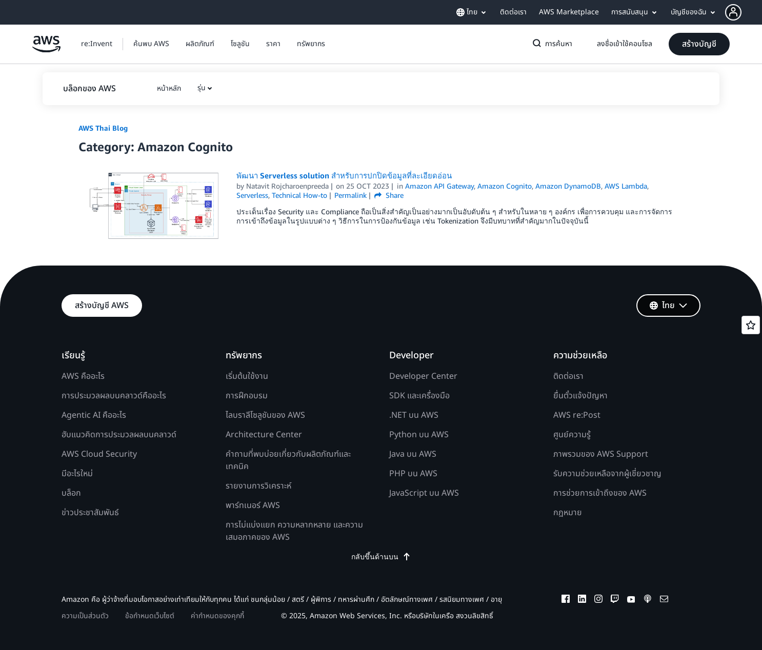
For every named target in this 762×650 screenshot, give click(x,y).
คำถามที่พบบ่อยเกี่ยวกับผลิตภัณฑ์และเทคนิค (288, 460)
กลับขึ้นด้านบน (381, 556)
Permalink (350, 195)
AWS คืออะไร (83, 376)
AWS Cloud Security (99, 454)
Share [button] (389, 195)
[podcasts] (648, 600)
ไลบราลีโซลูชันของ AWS (265, 415)
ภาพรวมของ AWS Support (600, 454)
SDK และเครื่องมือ (419, 396)
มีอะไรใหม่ (77, 474)
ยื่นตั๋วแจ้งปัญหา (580, 396)
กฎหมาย (567, 512)
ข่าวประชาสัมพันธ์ (90, 512)
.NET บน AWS (413, 415)
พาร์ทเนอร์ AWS (253, 505)
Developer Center (423, 376)
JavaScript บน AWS (424, 493)
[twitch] (615, 600)
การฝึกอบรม (247, 396)
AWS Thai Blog (103, 128)
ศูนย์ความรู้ (572, 435)
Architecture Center (264, 435)
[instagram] (598, 600)
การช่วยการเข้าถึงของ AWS (600, 493)
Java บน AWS (412, 454)
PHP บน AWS (413, 474)
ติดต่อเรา (568, 376)
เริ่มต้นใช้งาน (247, 376)
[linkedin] (582, 600)
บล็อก (71, 493)
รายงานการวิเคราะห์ (258, 486)
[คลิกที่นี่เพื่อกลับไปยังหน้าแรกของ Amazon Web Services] (46, 49)
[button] (743, 12)
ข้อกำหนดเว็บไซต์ (149, 616)
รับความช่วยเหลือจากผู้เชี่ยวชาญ (607, 474)
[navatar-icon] (733, 12)
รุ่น (201, 88)
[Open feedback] (750, 325)
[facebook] (566, 600)
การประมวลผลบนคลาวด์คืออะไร (114, 396)
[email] (664, 600)
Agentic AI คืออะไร (94, 415)
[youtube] (631, 600)
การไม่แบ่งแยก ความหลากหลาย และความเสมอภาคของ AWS (294, 531)
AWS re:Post (576, 415)
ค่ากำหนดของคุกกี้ (217, 616)
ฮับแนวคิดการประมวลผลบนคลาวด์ (119, 435)
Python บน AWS (419, 435)
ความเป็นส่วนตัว (85, 616)
